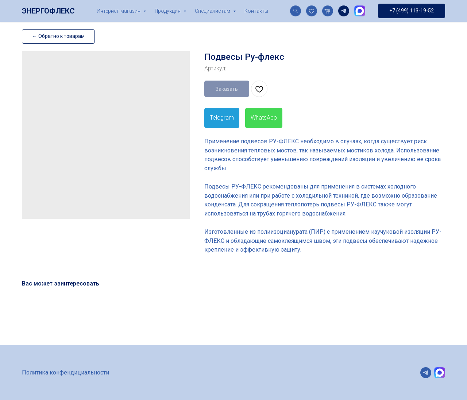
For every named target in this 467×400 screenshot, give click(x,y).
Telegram (222, 117)
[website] (295, 10)
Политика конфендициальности (65, 372)
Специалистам (213, 11)
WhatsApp (264, 117)
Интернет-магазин (119, 11)
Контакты (256, 11)
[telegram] (343, 10)
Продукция (168, 11)
